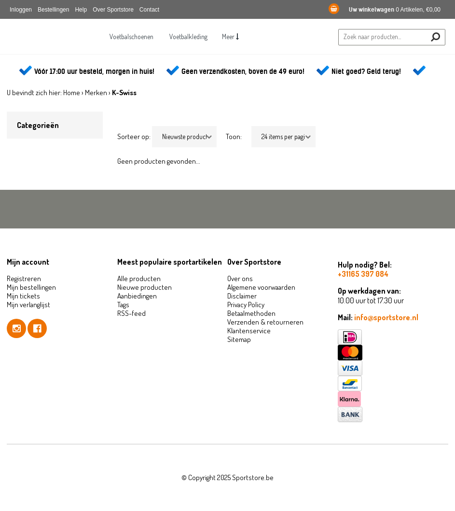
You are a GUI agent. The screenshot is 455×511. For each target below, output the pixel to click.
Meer (230, 36)
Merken (96, 92)
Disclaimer (242, 295)
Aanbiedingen (137, 295)
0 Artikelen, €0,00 (385, 9)
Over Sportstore (113, 9)
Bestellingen (53, 9)
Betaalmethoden (251, 313)
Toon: (234, 136)
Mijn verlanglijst (28, 304)
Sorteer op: (134, 136)
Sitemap (239, 339)
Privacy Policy (245, 304)
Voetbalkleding (188, 36)
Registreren (24, 278)
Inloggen (21, 9)
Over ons (240, 278)
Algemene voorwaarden (261, 287)
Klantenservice (249, 330)
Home (71, 92)
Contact (149, 9)
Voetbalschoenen (131, 36)
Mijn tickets (23, 295)
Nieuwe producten (144, 287)
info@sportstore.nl (386, 317)
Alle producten (139, 278)
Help (81, 9)
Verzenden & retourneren (265, 321)
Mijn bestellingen (31, 287)
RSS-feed (131, 313)
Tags (123, 304)
